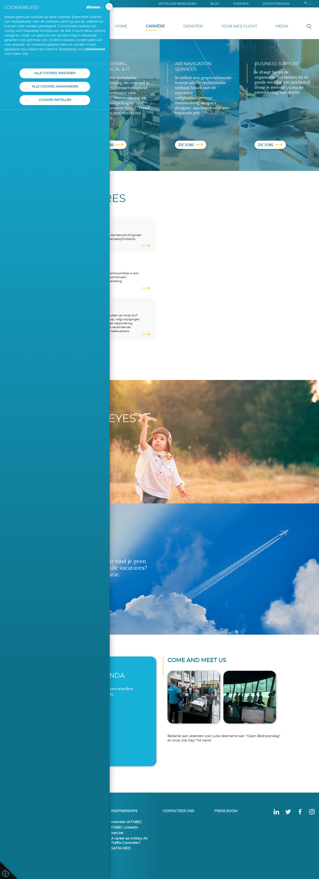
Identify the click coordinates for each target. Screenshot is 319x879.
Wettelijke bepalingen (177, 3)
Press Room (225, 811)
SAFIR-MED (120, 848)
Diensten (193, 26)
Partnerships (124, 811)
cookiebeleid (94, 49)
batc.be (117, 832)
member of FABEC (126, 822)
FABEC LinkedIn (124, 827)
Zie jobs (110, 145)
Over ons (241, 3)
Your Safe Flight (239, 26)
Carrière (155, 26)
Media (282, 26)
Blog (214, 3)
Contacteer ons (276, 3)
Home (121, 26)
